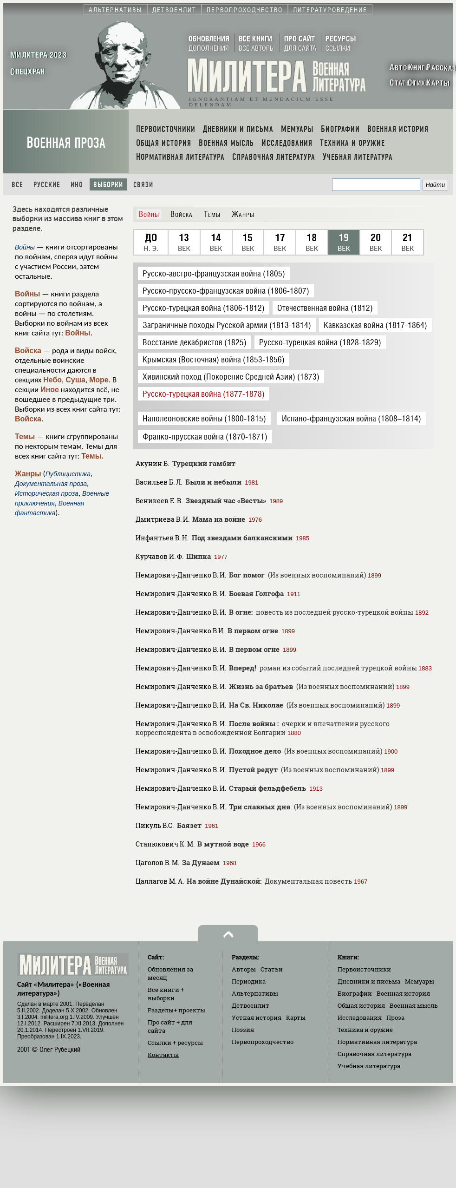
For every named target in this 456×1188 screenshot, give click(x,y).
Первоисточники (364, 969)
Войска (28, 350)
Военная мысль (414, 1005)
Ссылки (175, 1042)
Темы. (92, 456)
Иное (49, 390)
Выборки (108, 185)
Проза (395, 1017)
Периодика (249, 981)
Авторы (244, 969)
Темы (25, 436)
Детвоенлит (250, 1005)
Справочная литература (374, 1054)
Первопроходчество (262, 1041)
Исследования (360, 1017)
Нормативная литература (377, 1041)
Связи (143, 185)
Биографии (355, 993)
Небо (52, 380)
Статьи (272, 969)
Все (17, 185)
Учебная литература (369, 1066)
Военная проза (65, 142)
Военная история (403, 993)
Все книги (166, 993)
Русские (46, 185)
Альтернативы (255, 993)
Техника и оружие (365, 1029)
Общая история (361, 1005)
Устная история (256, 1017)
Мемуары (419, 981)
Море (99, 380)
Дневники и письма (369, 981)
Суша (75, 380)
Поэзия (243, 1029)
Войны (27, 294)
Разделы (176, 1010)
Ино (77, 185)
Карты (296, 1017)
